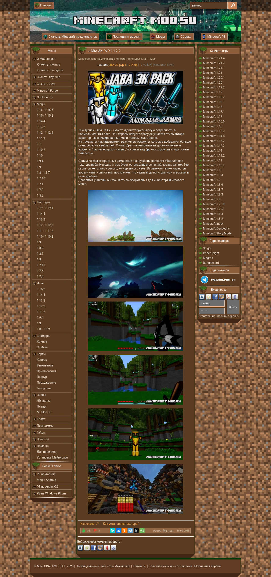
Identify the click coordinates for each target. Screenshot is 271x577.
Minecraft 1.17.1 (214, 111)
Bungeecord (211, 262)
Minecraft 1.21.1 (214, 68)
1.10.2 (41, 149)
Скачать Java (46, 83)
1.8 (39, 259)
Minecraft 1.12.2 (214, 145)
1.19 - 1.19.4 (45, 208)
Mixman (168, 530)
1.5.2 (40, 195)
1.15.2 (41, 289)
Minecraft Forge (47, 90)
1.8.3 (40, 248)
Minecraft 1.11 (212, 160)
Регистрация (207, 316)
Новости (43, 439)
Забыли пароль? (227, 316)
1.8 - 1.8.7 (43, 172)
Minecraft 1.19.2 (214, 87)
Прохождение (46, 382)
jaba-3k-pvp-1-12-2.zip (123, 65)
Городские (44, 388)
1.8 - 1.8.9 (43, 329)
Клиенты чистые (48, 64)
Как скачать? (89, 523)
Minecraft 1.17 (212, 116)
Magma (208, 258)
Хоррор (42, 359)
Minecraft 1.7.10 (214, 204)
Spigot (207, 248)
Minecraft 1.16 (212, 126)
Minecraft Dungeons (216, 228)
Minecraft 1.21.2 (214, 63)
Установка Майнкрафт (52, 457)
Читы (40, 283)
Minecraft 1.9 (212, 180)
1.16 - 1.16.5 (45, 110)
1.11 (40, 144)
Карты (41, 354)
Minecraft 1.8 (212, 199)
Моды (41, 104)
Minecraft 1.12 (212, 150)
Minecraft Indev (213, 223)
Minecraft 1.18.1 (214, 102)
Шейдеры (43, 335)
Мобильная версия (207, 566)
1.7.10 (41, 178)
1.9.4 (40, 161)
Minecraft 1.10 (212, 170)
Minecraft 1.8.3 (213, 194)
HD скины (44, 400)
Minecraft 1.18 (212, 107)
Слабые (42, 347)
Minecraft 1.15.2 (214, 131)
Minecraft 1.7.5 (213, 209)
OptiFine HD (45, 97)
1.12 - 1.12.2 (45, 132)
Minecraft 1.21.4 (214, 58)
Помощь (43, 446)
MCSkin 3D (44, 412)
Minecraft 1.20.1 (214, 77)
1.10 (40, 155)
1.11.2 (41, 138)
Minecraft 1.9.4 (213, 175)
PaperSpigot (211, 253)
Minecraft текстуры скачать (95, 58)
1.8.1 (40, 253)
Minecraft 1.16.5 (214, 121)
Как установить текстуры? (121, 523)
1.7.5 (40, 271)
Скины (41, 395)
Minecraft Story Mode (217, 233)
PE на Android (46, 474)
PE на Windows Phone (51, 493)
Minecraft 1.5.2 (213, 218)
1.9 (39, 167)
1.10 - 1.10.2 (45, 236)
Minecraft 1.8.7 (213, 189)
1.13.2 (41, 127)
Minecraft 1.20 (212, 82)
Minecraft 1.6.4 (213, 214)
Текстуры (43, 202)
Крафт (41, 419)
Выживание (45, 365)
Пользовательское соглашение (170, 566)
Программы (45, 425)
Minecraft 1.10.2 (214, 165)
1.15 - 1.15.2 (45, 115)
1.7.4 (40, 184)
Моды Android (46, 480)
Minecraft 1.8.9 (213, 184)
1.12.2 (41, 306)
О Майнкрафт (46, 59)
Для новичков (47, 451)
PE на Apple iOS (47, 486)
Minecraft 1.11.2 (214, 155)
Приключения (46, 371)
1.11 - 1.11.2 (45, 231)
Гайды (41, 432)
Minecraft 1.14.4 (214, 136)
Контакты (139, 566)
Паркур (42, 377)
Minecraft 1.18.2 (214, 97)
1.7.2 (40, 189)
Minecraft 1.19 (212, 92)
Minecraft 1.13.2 (214, 141)
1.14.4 (41, 121)
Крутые (42, 341)
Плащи (41, 406)
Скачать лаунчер (48, 77)
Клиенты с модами (50, 70)
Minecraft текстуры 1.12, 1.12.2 (135, 58)
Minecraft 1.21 (212, 72)
